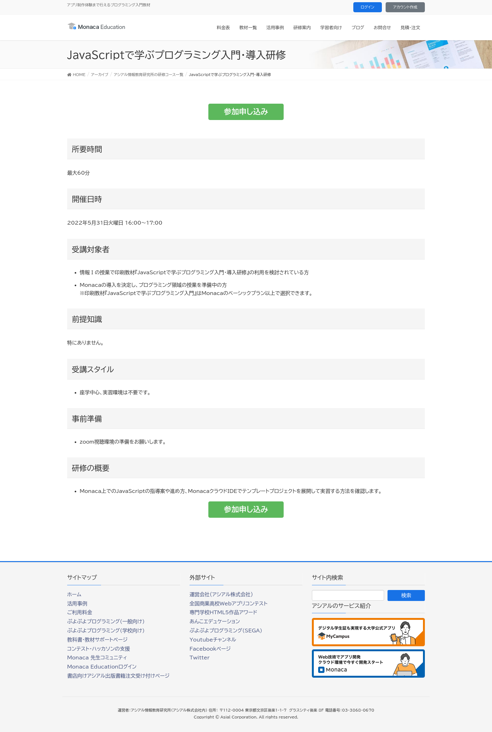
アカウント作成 (405, 7)
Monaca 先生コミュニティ (97, 657)
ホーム (74, 594)
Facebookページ (210, 648)
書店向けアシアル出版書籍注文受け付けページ (118, 675)
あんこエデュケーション (215, 621)
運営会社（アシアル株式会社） (221, 594)
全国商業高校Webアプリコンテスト (228, 603)
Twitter (200, 657)
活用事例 (77, 603)
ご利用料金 (79, 612)
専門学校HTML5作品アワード (223, 612)
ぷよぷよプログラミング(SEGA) (226, 630)
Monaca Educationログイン (101, 666)
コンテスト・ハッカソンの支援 (98, 648)
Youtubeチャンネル (213, 639)
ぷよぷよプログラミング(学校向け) (106, 630)
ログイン (367, 7)
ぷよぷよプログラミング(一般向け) (106, 621)
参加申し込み (246, 111)
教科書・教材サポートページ (97, 639)
